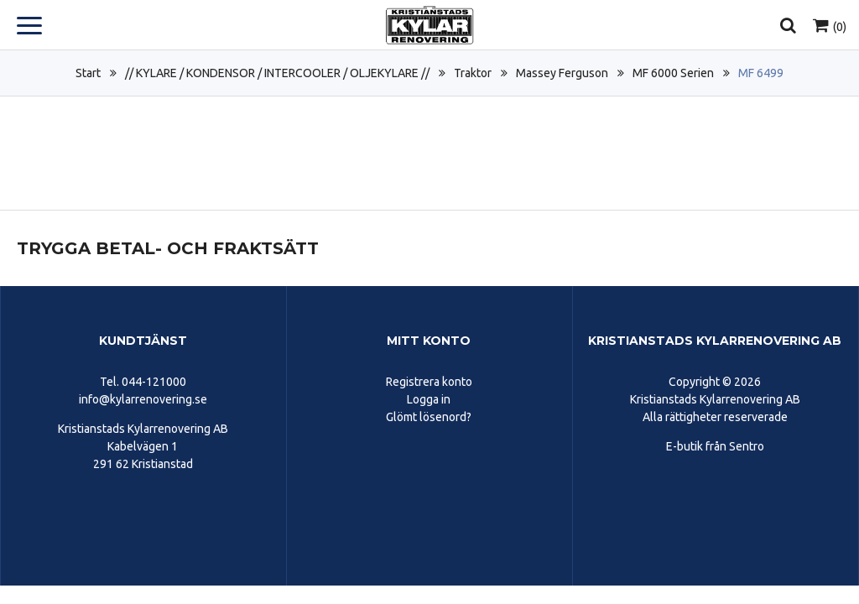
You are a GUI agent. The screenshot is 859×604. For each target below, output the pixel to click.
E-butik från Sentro (715, 446)
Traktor (473, 73)
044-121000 (154, 381)
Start (88, 73)
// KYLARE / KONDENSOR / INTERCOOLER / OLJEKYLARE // (277, 73)
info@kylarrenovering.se (143, 399)
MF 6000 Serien (673, 73)
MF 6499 (761, 73)
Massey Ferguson (562, 73)
